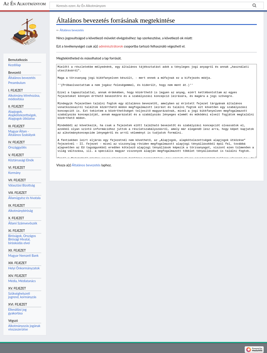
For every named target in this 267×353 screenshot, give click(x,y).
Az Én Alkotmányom (24, 4)
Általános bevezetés (72, 30)
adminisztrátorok (111, 46)
